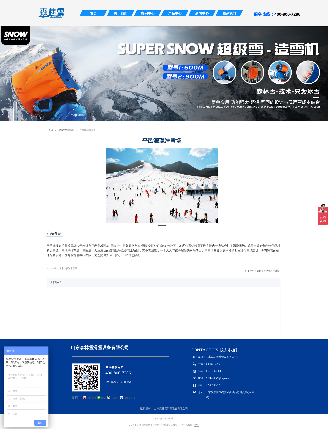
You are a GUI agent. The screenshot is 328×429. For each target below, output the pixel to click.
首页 (50, 129)
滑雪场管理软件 (66, 129)
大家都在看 (56, 282)
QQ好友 (115, 397)
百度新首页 (129, 397)
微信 (103, 397)
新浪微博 (91, 397)
